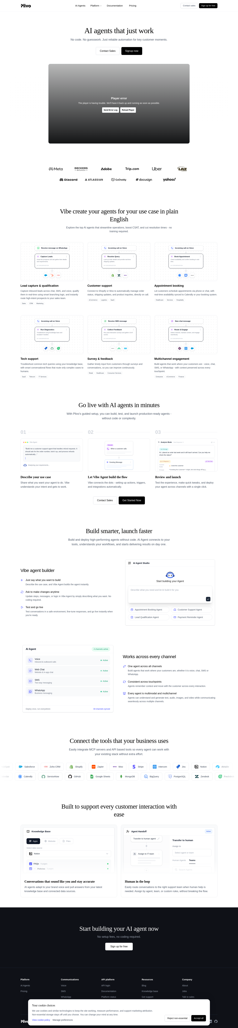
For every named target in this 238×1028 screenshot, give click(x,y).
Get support (147, 997)
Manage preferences (63, 1020)
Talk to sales (188, 997)
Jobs (184, 991)
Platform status (108, 997)
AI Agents (80, 5)
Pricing (132, 5)
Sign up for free (208, 5)
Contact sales (189, 5)
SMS (63, 991)
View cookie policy (41, 1020)
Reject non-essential (177, 1018)
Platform (96, 5)
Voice (63, 985)
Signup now (131, 51)
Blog (144, 985)
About (185, 985)
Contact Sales (108, 51)
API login (105, 985)
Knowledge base (150, 991)
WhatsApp (66, 997)
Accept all (198, 1018)
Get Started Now (131, 500)
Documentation (115, 5)
